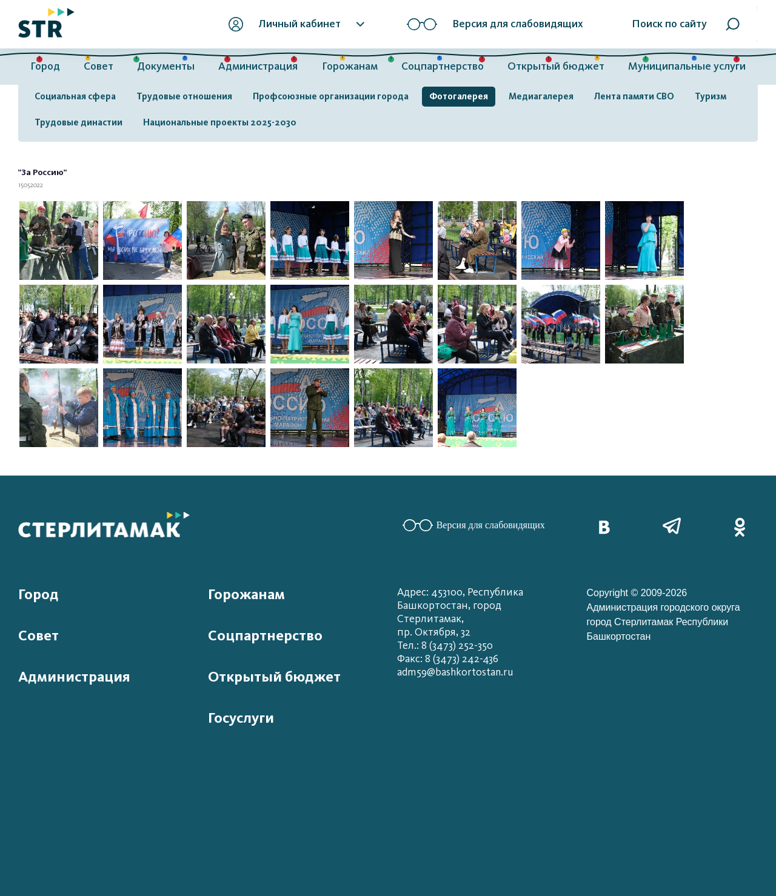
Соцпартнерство (442, 66)
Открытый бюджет (555, 66)
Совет (98, 66)
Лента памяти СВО (634, 96)
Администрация (258, 66)
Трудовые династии (78, 122)
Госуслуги (241, 717)
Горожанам (350, 66)
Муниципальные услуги (687, 66)
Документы (166, 66)
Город (45, 66)
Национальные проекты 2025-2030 (219, 122)
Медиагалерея (541, 96)
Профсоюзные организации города (331, 96)
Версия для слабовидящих (474, 525)
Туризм (710, 96)
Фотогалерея (458, 96)
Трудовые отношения (184, 96)
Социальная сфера (75, 96)
